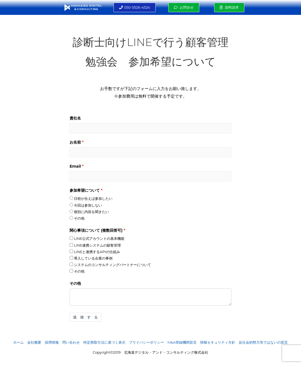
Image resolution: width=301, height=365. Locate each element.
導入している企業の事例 (91, 258)
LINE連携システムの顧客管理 (95, 245)
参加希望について (85, 190)
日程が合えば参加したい (91, 198)
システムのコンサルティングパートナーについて (110, 265)
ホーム (18, 342)
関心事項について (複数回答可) (96, 230)
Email (75, 166)
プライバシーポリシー (146, 342)
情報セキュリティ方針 (217, 342)
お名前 (75, 142)
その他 (77, 218)
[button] (135, 7)
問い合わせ (71, 342)
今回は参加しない (86, 205)
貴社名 (75, 118)
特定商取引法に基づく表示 (104, 342)
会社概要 (34, 342)
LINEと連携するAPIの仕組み (95, 252)
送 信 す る (85, 317)
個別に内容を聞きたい (89, 212)
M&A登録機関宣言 (182, 342)
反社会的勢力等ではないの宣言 (263, 342)
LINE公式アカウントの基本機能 (97, 238)
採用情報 (52, 342)
